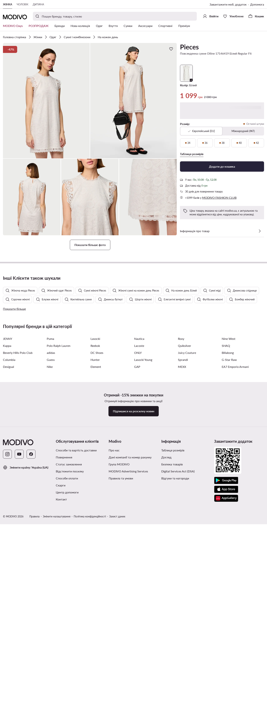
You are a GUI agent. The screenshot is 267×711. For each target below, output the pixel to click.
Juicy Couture (187, 569)
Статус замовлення (69, 681)
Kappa (7, 562)
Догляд (166, 674)
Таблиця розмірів (172, 667)
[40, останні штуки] (239, 142)
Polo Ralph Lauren (58, 562)
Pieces (189, 47)
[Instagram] (7, 670)
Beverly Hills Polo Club (18, 569)
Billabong (228, 569)
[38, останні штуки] (222, 142)
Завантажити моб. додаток (228, 4)
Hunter (95, 576)
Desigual (8, 583)
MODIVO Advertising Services (128, 688)
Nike (50, 583)
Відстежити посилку (70, 688)
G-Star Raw (229, 576)
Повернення (64, 674)
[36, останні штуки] (205, 142)
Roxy (181, 555)
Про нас (114, 667)
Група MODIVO (119, 681)
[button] (46, 100)
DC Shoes (97, 569)
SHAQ (226, 562)
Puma (50, 555)
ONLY (138, 569)
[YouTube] (19, 670)
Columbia (9, 576)
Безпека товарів (172, 681)
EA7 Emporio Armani (235, 583)
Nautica (139, 555)
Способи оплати (67, 695)
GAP (137, 583)
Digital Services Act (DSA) (178, 688)
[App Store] (226, 706)
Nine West (228, 555)
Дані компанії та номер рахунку (130, 674)
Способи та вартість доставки (76, 667)
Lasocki (95, 555)
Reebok (95, 562)
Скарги (60, 702)
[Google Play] (226, 697)
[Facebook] (31, 670)
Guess (51, 576)
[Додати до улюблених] (171, 48)
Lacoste (139, 562)
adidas (51, 569)
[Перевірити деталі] (259, 231)
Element (96, 583)
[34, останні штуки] (188, 142)
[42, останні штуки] (256, 142)
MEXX (182, 583)
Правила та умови (121, 695)
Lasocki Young (143, 576)
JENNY (7, 555)
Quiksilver (184, 562)
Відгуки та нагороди (175, 695)
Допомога (257, 4)
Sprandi (183, 576)
